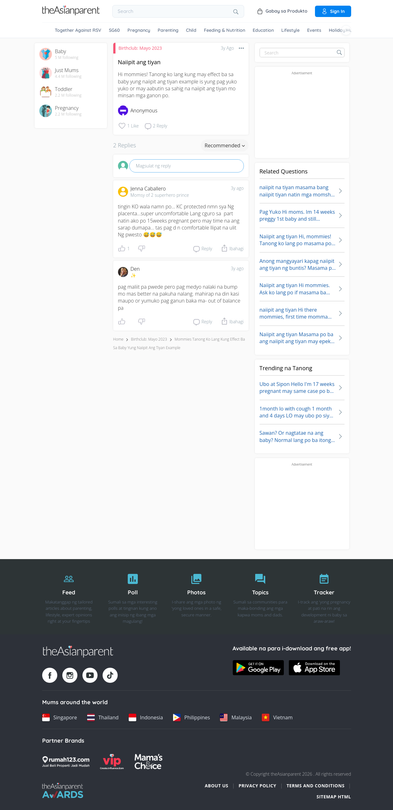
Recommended (224, 145)
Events (314, 30)
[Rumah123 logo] (65, 761)
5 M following (67, 57)
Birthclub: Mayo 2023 (140, 48)
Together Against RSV (78, 30)
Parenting (168, 30)
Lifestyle (290, 30)
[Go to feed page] (71, 13)
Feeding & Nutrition (224, 30)
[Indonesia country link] (146, 717)
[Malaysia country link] (236, 717)
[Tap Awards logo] (62, 790)
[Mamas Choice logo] (149, 761)
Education (263, 30)
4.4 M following (68, 76)
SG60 (114, 30)
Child (191, 30)
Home (118, 339)
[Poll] (132, 596)
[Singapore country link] (59, 717)
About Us (216, 786)
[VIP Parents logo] (112, 761)
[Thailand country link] (103, 717)
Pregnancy (138, 30)
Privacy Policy (257, 786)
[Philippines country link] (191, 717)
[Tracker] (324, 596)
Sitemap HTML (334, 797)
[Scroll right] (346, 30)
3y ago (237, 188)
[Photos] (196, 596)
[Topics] (260, 596)
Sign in (333, 11)
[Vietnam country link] (277, 717)
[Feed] (69, 596)
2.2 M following (68, 95)
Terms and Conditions (316, 786)
